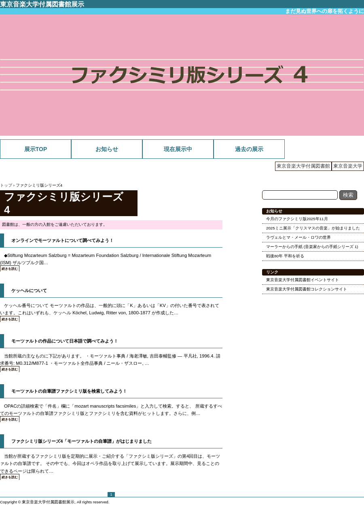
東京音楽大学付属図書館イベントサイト (302, 280)
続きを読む (10, 269)
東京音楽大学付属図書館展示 (42, 4)
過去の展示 (249, 149)
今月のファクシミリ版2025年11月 (297, 219)
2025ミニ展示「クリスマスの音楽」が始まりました (313, 228)
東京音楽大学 (347, 166)
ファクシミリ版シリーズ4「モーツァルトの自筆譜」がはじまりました (81, 441)
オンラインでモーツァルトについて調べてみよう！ (62, 240)
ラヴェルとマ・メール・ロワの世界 (298, 237)
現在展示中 (178, 149)
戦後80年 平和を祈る (285, 256)
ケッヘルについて (29, 290)
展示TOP (35, 149)
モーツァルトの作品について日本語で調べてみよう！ (64, 341)
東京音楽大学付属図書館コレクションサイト (306, 289)
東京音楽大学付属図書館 (303, 166)
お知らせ (106, 149)
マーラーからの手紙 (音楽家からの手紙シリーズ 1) (312, 246)
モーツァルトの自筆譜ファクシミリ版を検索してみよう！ (69, 391)
